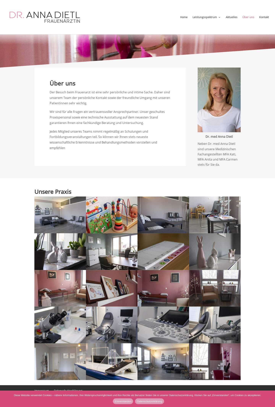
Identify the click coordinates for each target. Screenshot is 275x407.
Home (184, 17)
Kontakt (264, 17)
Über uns (248, 17)
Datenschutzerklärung (149, 401)
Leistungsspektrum (204, 17)
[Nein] (270, 399)
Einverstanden (123, 401)
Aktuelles (231, 17)
